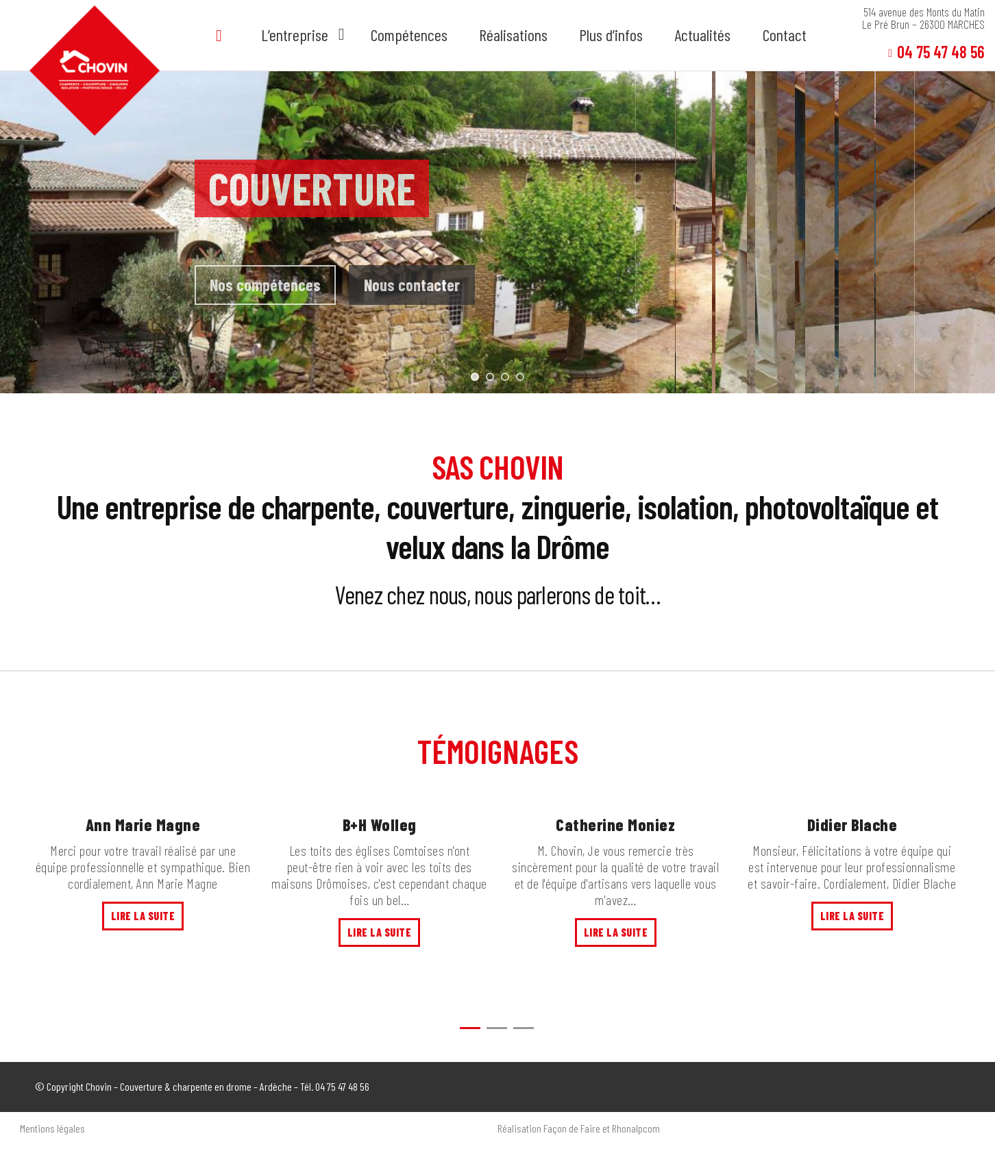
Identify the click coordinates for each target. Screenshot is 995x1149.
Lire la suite (143, 915)
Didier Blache (852, 825)
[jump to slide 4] (520, 377)
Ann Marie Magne (143, 825)
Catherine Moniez (615, 825)
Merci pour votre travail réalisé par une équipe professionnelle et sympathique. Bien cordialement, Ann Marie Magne (143, 866)
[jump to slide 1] (475, 377)
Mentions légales (52, 1128)
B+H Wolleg (380, 825)
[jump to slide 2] (490, 377)
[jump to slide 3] (505, 377)
